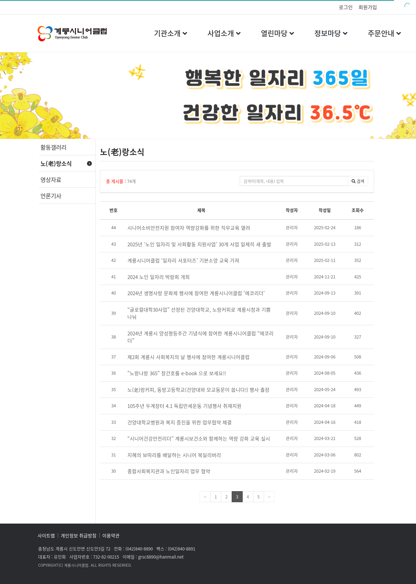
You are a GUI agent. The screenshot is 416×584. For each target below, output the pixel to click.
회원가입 (368, 7)
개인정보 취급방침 (78, 535)
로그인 (346, 7)
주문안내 (384, 33)
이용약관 (111, 535)
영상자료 (50, 179)
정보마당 (331, 33)
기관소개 (170, 33)
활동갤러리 (53, 147)
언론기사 (50, 196)
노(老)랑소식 (56, 163)
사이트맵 (46, 535)
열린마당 (277, 33)
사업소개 (224, 33)
